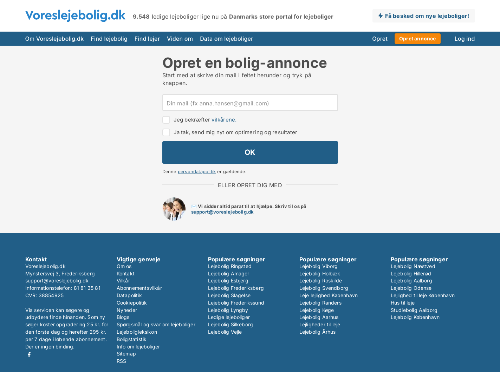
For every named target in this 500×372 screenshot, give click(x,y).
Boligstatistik (132, 339)
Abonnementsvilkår (139, 288)
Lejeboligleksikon (137, 332)
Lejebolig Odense (411, 288)
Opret (380, 38)
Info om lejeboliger (138, 347)
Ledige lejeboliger (229, 317)
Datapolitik (129, 295)
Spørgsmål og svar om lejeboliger (156, 324)
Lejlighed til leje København (423, 295)
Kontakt (126, 273)
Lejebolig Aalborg (411, 280)
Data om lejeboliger (226, 38)
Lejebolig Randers (320, 303)
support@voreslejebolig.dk (222, 212)
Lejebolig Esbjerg (228, 280)
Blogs (123, 317)
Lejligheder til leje (319, 324)
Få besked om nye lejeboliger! (427, 15)
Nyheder (127, 310)
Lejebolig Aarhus (319, 317)
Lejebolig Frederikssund (236, 303)
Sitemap (126, 354)
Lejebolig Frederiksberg (236, 288)
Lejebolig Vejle (225, 332)
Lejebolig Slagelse (229, 295)
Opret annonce (417, 38)
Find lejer (147, 38)
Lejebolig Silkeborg (230, 324)
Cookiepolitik (132, 303)
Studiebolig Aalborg (414, 310)
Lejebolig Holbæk (319, 273)
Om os (124, 266)
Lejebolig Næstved (413, 266)
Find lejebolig (109, 38)
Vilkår (123, 280)
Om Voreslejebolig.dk (54, 38)
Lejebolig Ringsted (230, 266)
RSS (121, 361)
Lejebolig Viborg (318, 266)
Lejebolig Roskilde (320, 280)
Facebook (29, 354)
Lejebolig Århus (317, 332)
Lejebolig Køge (316, 310)
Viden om (180, 38)
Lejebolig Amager (228, 273)
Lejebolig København (415, 317)
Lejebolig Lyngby (228, 310)
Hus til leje (403, 303)
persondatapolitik (197, 171)
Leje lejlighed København (328, 295)
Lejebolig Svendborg (324, 288)
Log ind (465, 38)
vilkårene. (224, 119)
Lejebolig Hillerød (411, 273)
